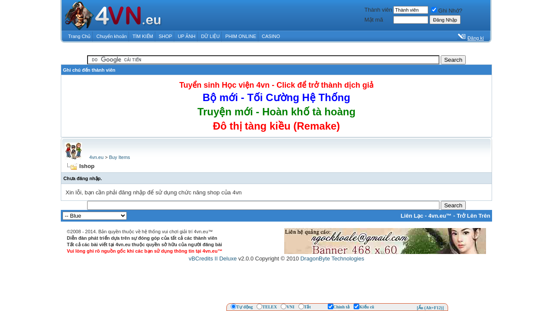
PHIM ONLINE (240, 36)
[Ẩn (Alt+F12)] (430, 307)
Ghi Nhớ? (446, 10)
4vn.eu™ (440, 216)
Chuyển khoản (112, 36)
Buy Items (119, 157)
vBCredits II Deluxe (213, 258)
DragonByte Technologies (332, 258)
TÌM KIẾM (142, 36)
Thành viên (378, 9)
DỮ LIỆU (210, 36)
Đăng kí (475, 38)
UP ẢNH (186, 36)
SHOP (165, 36)
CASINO (271, 36)
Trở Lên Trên (473, 216)
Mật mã (373, 19)
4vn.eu (96, 157)
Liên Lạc (412, 216)
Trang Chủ (79, 36)
